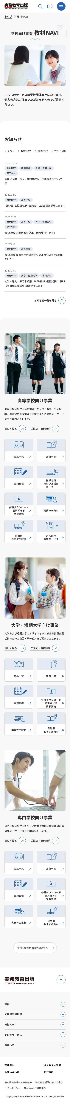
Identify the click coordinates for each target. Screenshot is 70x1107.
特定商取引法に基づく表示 (49, 1082)
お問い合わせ (11, 1072)
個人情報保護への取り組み (18, 1082)
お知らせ (9, 1045)
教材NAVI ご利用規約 (35, 1088)
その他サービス (13, 1035)
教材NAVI (9, 1024)
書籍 (7, 1004)
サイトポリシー (12, 1088)
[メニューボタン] (61, 6)
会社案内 (9, 1064)
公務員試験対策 (13, 1014)
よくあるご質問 (52, 1064)
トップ (8, 16)
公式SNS (48, 1072)
